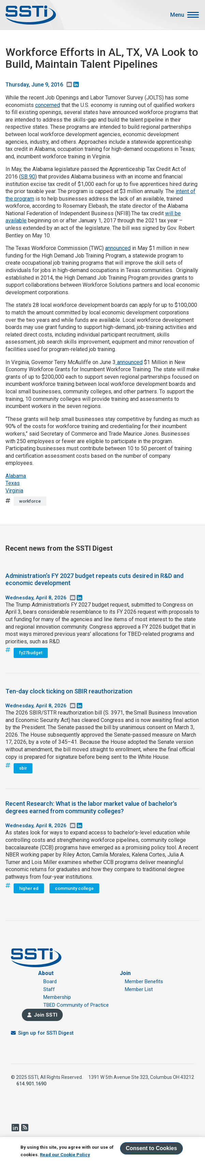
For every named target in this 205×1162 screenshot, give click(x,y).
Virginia (14, 490)
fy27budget (30, 652)
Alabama (15, 476)
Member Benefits (144, 981)
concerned (47, 105)
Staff (49, 989)
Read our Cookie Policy (65, 1154)
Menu (177, 15)
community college (74, 888)
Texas (12, 483)
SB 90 (28, 176)
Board (50, 981)
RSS (24, 1128)
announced (118, 248)
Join (125, 973)
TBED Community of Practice (76, 1005)
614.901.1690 (31, 1083)
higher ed (29, 888)
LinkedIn (15, 1128)
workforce (30, 501)
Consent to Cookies (151, 1148)
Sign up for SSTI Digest (46, 1033)
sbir (23, 768)
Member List (139, 989)
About (46, 973)
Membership (57, 997)
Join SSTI (45, 1015)
